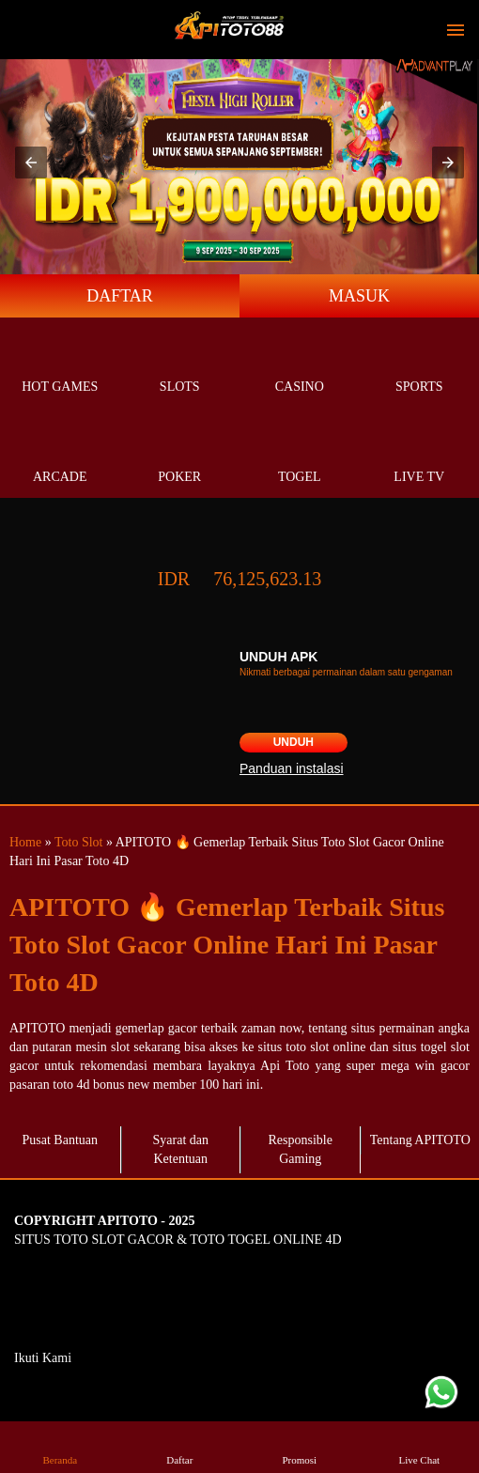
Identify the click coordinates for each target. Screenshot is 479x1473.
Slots (180, 365)
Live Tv (419, 455)
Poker (180, 455)
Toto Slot (78, 842)
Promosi (299, 1446)
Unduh (293, 742)
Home (25, 842)
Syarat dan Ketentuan (181, 1149)
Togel (299, 455)
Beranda (60, 1446)
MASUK (359, 296)
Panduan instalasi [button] (292, 768)
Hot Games (60, 365)
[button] (31, 162)
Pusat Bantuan (61, 1140)
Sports (419, 365)
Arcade (60, 455)
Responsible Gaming (300, 1149)
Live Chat (418, 1446)
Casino (299, 365)
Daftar (179, 1446)
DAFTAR (119, 296)
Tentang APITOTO (420, 1140)
